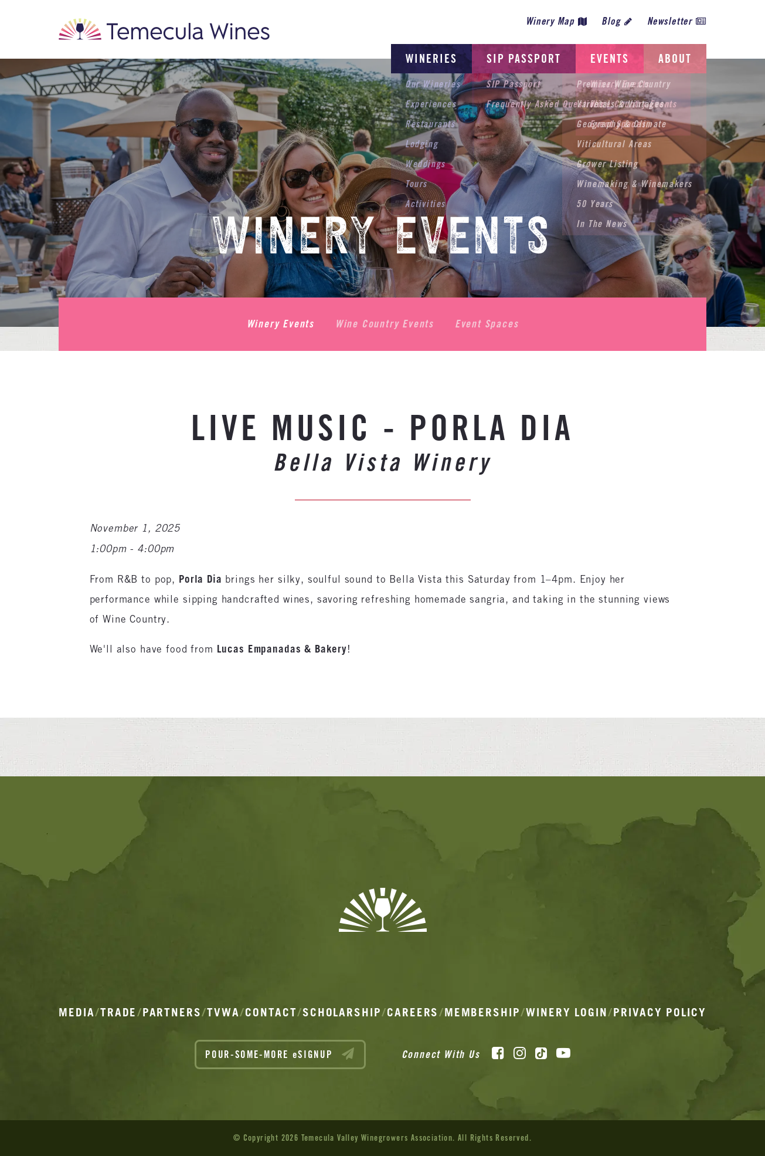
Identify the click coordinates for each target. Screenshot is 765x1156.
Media (77, 1012)
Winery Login (567, 1012)
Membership (482, 1012)
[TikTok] (541, 1053)
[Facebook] (498, 1053)
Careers (412, 1012)
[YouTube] (563, 1053)
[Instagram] (520, 1053)
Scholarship (342, 1012)
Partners (172, 1012)
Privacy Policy (659, 1012)
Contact (271, 1012)
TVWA (223, 1012)
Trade (118, 1012)
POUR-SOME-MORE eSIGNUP (280, 1053)
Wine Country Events (384, 323)
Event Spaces (487, 323)
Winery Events (280, 323)
